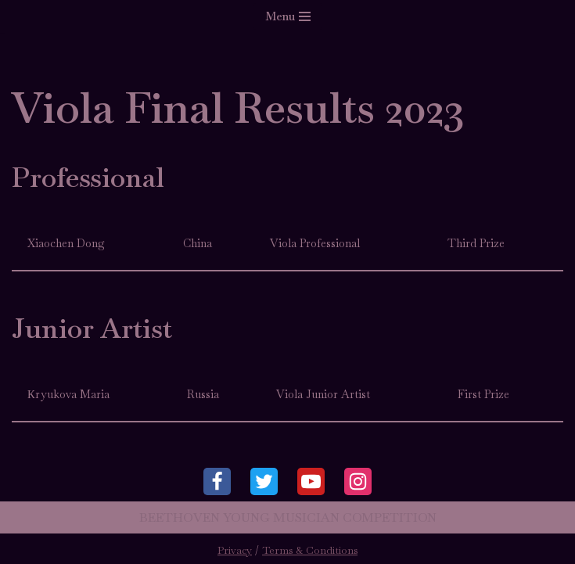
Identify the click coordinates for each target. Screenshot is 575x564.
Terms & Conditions (310, 550)
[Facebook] (217, 481)
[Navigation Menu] (287, 16)
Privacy (234, 550)
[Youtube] (311, 481)
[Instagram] (358, 481)
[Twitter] (264, 481)
